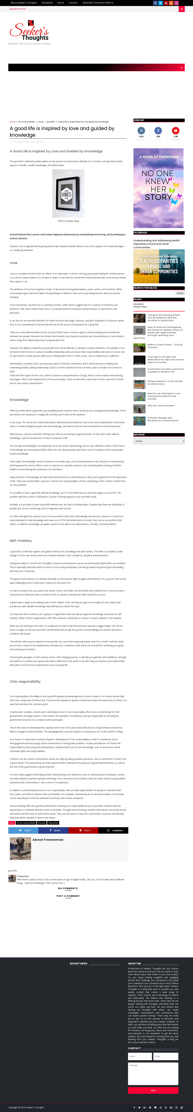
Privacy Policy (140, 306)
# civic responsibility (26, 822)
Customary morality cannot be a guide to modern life (166, 370)
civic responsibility (26, 121)
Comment (115, 830)
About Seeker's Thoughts (24, 2)
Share (55, 830)
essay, (33, 141)
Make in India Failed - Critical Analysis (165, 346)
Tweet (25, 830)
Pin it (85, 830)
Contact (73, 2)
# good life (53, 822)
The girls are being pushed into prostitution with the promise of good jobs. (164, 318)
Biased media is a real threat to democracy (165, 382)
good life (51, 121)
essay (41, 121)
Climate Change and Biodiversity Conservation (163, 419)
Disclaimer (47, 2)
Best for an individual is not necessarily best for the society (164, 396)
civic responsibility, (21, 141)
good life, (41, 141)
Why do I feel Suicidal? (161, 405)
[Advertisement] (130, 38)
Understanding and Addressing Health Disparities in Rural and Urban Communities (156, 244)
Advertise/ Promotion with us (97, 2)
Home (61, 2)
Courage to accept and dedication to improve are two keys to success (166, 359)
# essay (41, 822)
